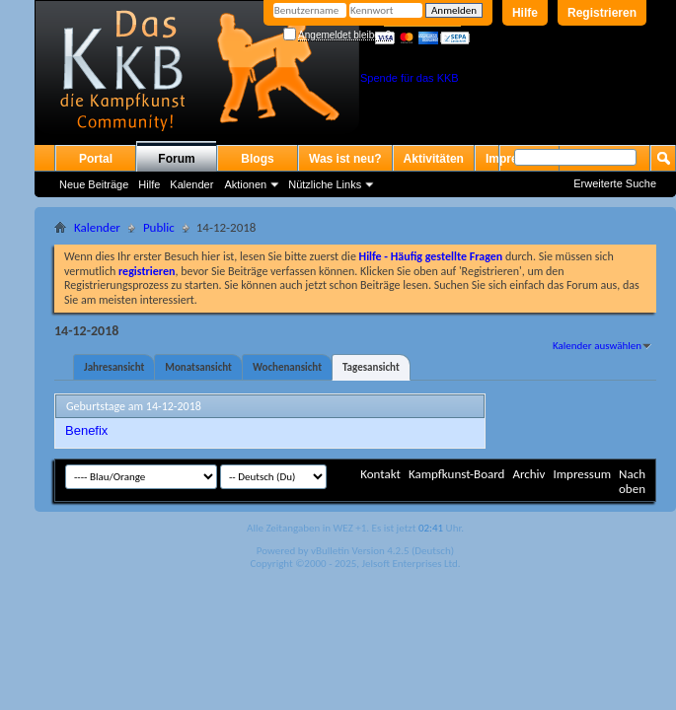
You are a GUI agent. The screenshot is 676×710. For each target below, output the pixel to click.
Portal (96, 159)
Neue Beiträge (93, 184)
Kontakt (380, 473)
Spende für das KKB (409, 78)
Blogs (257, 159)
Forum (176, 159)
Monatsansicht (198, 367)
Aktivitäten (434, 159)
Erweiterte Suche (614, 183)
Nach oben (632, 481)
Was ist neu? (345, 159)
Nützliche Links (324, 184)
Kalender (191, 184)
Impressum (582, 473)
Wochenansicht (287, 367)
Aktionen (245, 184)
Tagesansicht (371, 367)
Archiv (528, 473)
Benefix (86, 430)
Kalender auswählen (597, 345)
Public (159, 227)
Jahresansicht (114, 367)
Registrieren (602, 13)
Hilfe (525, 13)
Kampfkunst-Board (457, 473)
